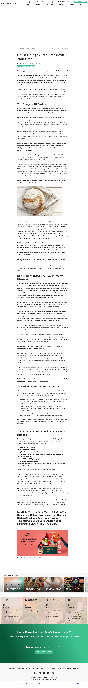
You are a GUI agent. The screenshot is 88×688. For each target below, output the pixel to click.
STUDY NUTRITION (80, 1)
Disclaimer (33, 677)
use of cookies (70, 683)
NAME (21, 642)
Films (61, 5)
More (81, 5)
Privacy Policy (53, 677)
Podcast (50, 5)
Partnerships (60, 668)
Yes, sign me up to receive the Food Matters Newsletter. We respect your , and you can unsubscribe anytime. (44, 647)
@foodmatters (10, 600)
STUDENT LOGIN (63, 2)
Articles (32, 668)
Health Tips (30, 49)
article (23, 49)
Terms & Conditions (43, 677)
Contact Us (51, 668)
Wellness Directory (72, 668)
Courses (26, 5)
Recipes (37, 5)
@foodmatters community (32, 600)
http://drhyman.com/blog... (30, 63)
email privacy (30, 647)
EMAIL (48, 642)
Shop (72, 5)
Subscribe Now (44, 652)
